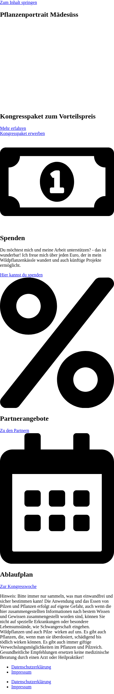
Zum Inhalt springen (18, 2)
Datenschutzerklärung (31, 667)
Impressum (21, 672)
